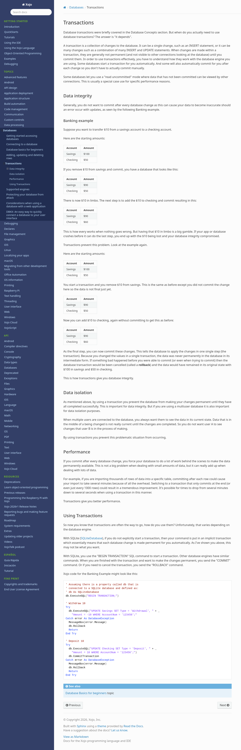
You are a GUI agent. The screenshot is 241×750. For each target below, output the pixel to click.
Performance (16, 179)
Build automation (14, 103)
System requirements (17, 525)
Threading (10, 301)
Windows (9, 317)
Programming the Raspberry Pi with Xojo (26, 499)
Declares (9, 228)
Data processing (14, 125)
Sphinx (81, 726)
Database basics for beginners (24, 149)
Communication (14, 114)
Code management (16, 109)
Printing (9, 285)
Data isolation (16, 174)
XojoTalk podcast (14, 547)
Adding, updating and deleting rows (24, 156)
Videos (8, 541)
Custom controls (14, 119)
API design (10, 87)
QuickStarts (11, 32)
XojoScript (10, 327)
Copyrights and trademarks (20, 584)
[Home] (64, 7)
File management (14, 234)
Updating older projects (18, 536)
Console (9, 351)
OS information (13, 279)
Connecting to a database (21, 144)
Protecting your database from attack (25, 196)
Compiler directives (16, 346)
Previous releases (14, 492)
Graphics (9, 239)
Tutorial (9, 571)
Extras (8, 531)
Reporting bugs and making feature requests (26, 513)
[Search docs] (31, 12)
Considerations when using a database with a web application (25, 204)
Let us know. (119, 730)
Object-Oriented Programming (22, 53)
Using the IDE (12, 42)
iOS (6, 244)
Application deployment (18, 93)
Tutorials (9, 37)
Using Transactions (19, 184)
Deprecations (12, 482)
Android (9, 82)
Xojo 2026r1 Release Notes (20, 506)
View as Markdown (76, 737)
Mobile (8, 421)
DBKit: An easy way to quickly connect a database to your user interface (25, 215)
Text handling (12, 295)
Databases (9, 130)
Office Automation (15, 274)
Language (10, 405)
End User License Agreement (21, 589)
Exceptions (10, 378)
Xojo (28, 4)
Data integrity (15, 168)
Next (224, 705)
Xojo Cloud (10, 322)
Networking (11, 426)
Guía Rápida (11, 560)
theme (101, 726)
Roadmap (10, 520)
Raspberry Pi (11, 290)
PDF (6, 437)
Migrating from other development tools (25, 267)
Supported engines (18, 189)
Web (7, 311)
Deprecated (11, 373)
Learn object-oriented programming (26, 487)
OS (6, 431)
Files (7, 383)
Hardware (10, 394)
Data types (10, 362)
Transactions (12, 163)
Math (7, 415)
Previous (73, 705)
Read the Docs (133, 726)
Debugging (11, 64)
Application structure (17, 98)
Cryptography (12, 357)
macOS (8, 260)
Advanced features (15, 77)
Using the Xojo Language (19, 48)
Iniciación (10, 565)
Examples (10, 58)
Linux (7, 250)
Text (6, 447)
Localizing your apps (16, 255)
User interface (12, 306)
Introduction (11, 26)
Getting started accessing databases (21, 137)
